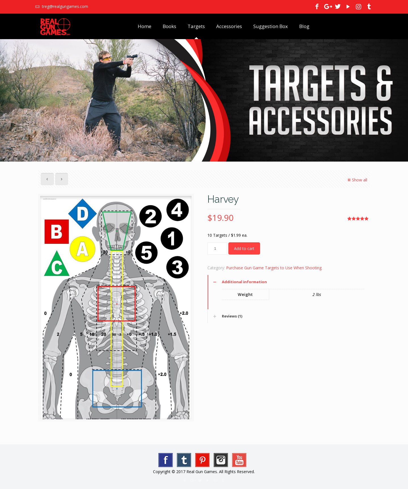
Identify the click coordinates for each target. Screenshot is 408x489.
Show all (356, 180)
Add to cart (244, 248)
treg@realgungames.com (64, 6)
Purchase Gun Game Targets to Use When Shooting (274, 267)
